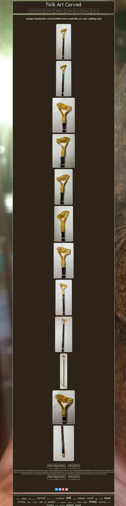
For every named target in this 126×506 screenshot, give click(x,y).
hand (107, 498)
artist (101, 499)
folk (68, 498)
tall (45, 502)
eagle (96, 499)
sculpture (60, 498)
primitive (51, 502)
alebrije (24, 499)
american (63, 502)
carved (41, 498)
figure (79, 502)
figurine (48, 499)
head (75, 502)
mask (85, 502)
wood (90, 498)
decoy (18, 499)
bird (58, 502)
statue (29, 502)
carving (21, 501)
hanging (70, 502)
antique (81, 498)
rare (109, 502)
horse (53, 499)
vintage (93, 501)
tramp (74, 499)
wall (40, 502)
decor (34, 499)
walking (35, 502)
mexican (102, 502)
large (29, 499)
